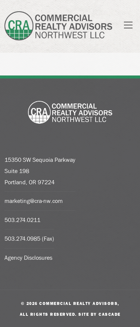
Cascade (110, 314)
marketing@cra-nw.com (33, 201)
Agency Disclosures (28, 258)
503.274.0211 (22, 220)
